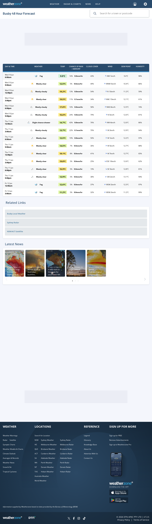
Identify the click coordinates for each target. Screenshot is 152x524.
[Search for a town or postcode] (119, 13)
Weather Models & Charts (13, 449)
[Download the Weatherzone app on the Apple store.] (118, 493)
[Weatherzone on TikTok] (84, 518)
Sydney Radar (13, 222)
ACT (36, 453)
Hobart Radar (65, 471)
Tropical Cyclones (10, 471)
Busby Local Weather (16, 213)
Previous (6, 278)
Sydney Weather (47, 440)
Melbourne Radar (67, 444)
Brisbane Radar (66, 449)
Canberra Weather (48, 453)
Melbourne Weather (49, 444)
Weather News (8, 462)
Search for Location (42, 435)
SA (36, 458)
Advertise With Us (91, 453)
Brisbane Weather (48, 449)
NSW (36, 440)
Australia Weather (42, 476)
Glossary (87, 440)
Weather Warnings (10, 435)
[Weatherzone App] (118, 480)
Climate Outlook (9, 453)
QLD (36, 449)
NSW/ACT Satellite (15, 231)
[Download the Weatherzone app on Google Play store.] (118, 500)
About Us (87, 449)
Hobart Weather (47, 471)
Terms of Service (141, 520)
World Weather (40, 480)
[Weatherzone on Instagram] (78, 518)
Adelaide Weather (48, 458)
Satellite (13, 440)
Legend (87, 435)
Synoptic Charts (9, 444)
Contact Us (88, 458)
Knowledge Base (90, 444)
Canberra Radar (66, 453)
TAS (36, 471)
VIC (36, 444)
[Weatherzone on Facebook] (74, 518)
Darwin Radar (65, 467)
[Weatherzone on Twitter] (69, 518)
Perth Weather (46, 462)
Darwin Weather (47, 467)
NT (36, 467)
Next (145, 278)
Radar (5, 440)
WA (36, 462)
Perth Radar (64, 462)
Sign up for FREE (115, 435)
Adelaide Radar (66, 458)
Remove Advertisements (119, 440)
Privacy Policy (123, 520)
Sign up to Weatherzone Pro (120, 444)
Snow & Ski (7, 467)
